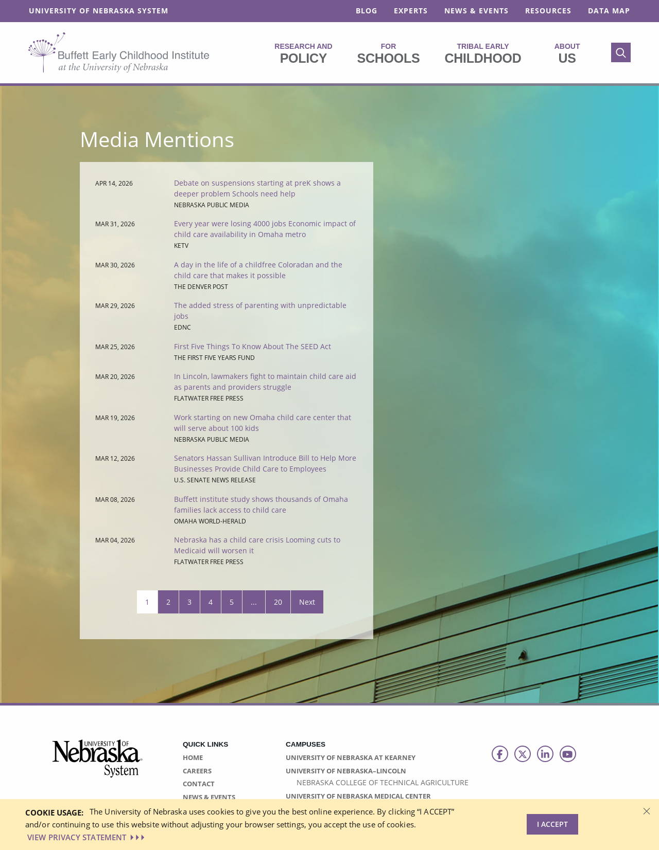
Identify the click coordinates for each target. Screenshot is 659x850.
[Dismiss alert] (647, 810)
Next (307, 602)
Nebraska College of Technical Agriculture (383, 782)
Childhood (482, 53)
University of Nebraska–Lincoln (346, 770)
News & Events (476, 10)
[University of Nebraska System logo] (97, 764)
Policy (303, 53)
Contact (199, 783)
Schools (388, 53)
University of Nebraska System (98, 10)
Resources (548, 10)
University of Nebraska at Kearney (350, 757)
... (254, 602)
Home (193, 757)
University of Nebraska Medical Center (358, 796)
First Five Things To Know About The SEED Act (252, 346)
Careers (197, 770)
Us (567, 53)
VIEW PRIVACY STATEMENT (87, 837)
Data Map (609, 10)
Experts (411, 10)
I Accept (552, 824)
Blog (366, 10)
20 (278, 602)
